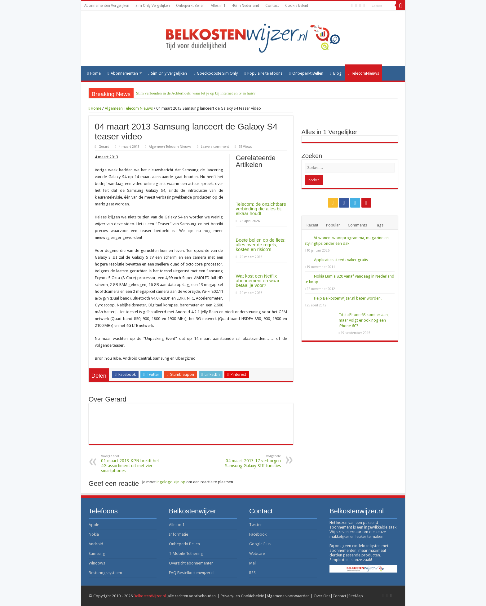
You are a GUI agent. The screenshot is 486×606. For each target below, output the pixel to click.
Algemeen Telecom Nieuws (129, 108)
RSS (252, 572)
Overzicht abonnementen (191, 563)
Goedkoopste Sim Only (216, 73)
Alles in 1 (218, 5)
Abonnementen (123, 73)
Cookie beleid (296, 5)
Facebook (258, 534)
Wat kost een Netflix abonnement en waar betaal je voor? (258, 280)
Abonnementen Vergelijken (106, 5)
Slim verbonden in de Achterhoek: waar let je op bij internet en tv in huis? (195, 93)
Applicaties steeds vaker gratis (341, 259)
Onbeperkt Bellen (190, 5)
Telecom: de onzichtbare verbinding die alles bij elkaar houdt (261, 208)
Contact (272, 5)
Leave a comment (215, 147)
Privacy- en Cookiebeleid (242, 596)
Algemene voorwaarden (288, 596)
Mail (253, 563)
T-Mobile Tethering (186, 553)
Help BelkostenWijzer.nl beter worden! (348, 298)
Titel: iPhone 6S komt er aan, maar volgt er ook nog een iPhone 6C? (364, 320)
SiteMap (355, 596)
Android (96, 544)
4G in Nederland (245, 5)
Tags (379, 225)
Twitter (255, 524)
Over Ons (322, 596)
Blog (336, 73)
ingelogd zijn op (171, 482)
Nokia (94, 534)
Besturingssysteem (105, 572)
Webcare (257, 553)
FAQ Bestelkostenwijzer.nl (191, 572)
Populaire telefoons (264, 73)
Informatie (178, 534)
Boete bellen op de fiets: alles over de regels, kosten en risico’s (261, 244)
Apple (94, 524)
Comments (357, 225)
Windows (97, 563)
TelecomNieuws (363, 73)
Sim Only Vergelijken (152, 5)
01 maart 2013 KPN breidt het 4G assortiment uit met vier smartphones (133, 463)
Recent (312, 225)
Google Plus (260, 544)
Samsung (97, 553)
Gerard (104, 147)
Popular (333, 225)
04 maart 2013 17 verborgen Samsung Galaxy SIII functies (249, 461)
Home (94, 73)
